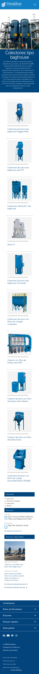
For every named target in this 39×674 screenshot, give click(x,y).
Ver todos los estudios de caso (14, 587)
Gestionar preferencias (11, 667)
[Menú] (34, 4)
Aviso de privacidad (10, 657)
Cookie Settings (16, 670)
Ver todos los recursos (12, 531)
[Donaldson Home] (16, 5)
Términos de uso (9, 661)
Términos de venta (9, 664)
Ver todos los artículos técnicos (15, 584)
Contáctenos (9, 603)
